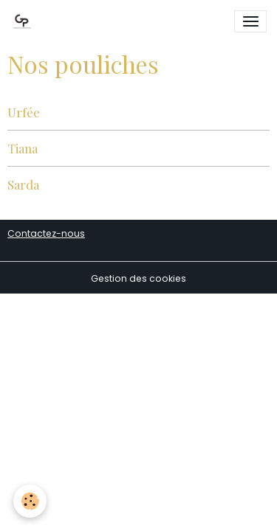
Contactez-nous (46, 233)
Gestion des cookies (138, 278)
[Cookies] (30, 501)
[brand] (24, 21)
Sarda (23, 184)
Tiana (22, 148)
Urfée (23, 112)
